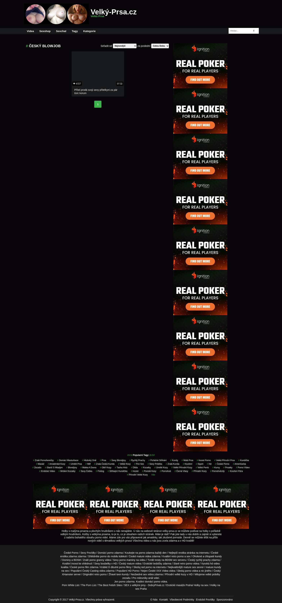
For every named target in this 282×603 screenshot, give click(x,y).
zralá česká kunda (104, 464)
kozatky (146, 467)
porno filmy (125, 567)
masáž (40, 464)
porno (110, 552)
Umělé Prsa (75, 464)
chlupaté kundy (213, 556)
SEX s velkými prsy (135, 585)
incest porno (204, 460)
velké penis (202, 467)
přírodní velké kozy (137, 475)
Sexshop (45, 31)
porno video (243, 467)
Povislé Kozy (149, 471)
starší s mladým (54, 467)
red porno (146, 567)
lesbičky (157, 563)
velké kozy (124, 464)
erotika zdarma (68, 556)
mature (141, 556)
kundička (243, 460)
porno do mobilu (109, 556)
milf (88, 464)
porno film (83, 567)
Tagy (75, 31)
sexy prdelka (155, 464)
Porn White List (70, 585)
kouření (187, 464)
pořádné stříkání (158, 460)
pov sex (139, 464)
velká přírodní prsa (224, 460)
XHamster (67, 574)
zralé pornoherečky (43, 460)
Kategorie (89, 31)
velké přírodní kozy (181, 467)
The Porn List (88, 585)
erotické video (47, 471)
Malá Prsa (187, 460)
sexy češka (85, 471)
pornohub (165, 471)
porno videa (191, 570)
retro (96, 574)
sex (145, 574)
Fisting (100, 471)
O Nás (154, 599)
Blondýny (71, 467)
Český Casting (90, 570)
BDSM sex (171, 560)
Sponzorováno (225, 599)
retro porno (177, 556)
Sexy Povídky (88, 552)
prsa (103, 460)
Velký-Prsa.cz (114, 14)
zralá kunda (172, 464)
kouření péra (235, 471)
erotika (182, 552)
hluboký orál (89, 460)
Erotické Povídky (205, 599)
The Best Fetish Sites (110, 585)
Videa (30, 31)
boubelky (106, 563)
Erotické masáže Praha (179, 585)
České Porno (222, 464)
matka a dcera (88, 467)
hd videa (215, 563)
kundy (174, 460)
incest (74, 563)
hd (209, 464)
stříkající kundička (117, 471)
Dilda (134, 467)
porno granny (96, 560)
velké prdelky (212, 574)
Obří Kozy (105, 467)
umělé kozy (161, 467)
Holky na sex (201, 585)
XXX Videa (162, 570)
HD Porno (133, 570)
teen (118, 574)
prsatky (227, 467)
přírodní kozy (199, 471)
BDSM (77, 560)
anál (150, 578)
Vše (153, 475)
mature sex (190, 567)
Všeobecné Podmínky (182, 599)
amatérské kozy (56, 464)
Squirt (199, 464)
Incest (134, 471)
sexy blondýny (118, 460)
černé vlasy (181, 471)
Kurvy (216, 467)
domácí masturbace (67, 460)
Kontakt (163, 599)
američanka (239, 464)
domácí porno (152, 581)
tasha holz (121, 467)
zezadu (36, 467)
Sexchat (61, 31)
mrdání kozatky (67, 471)
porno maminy (127, 560)
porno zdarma (146, 552)
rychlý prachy (137, 460)
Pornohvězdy (217, 471)
